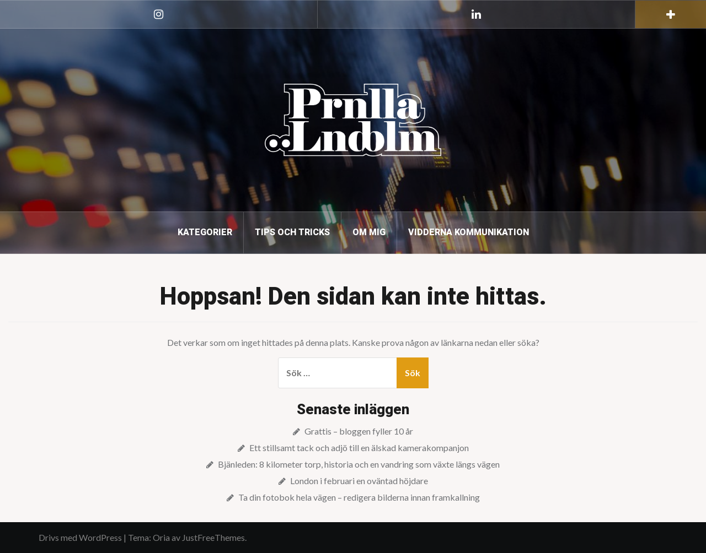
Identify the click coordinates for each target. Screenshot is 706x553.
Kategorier (205, 232)
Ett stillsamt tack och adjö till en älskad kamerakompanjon (359, 447)
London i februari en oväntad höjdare (359, 480)
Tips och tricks (292, 232)
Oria (161, 537)
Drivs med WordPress (80, 537)
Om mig (369, 232)
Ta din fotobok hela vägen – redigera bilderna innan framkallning (359, 497)
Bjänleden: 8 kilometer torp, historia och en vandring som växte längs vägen (359, 464)
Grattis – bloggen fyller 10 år (358, 431)
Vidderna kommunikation (468, 232)
